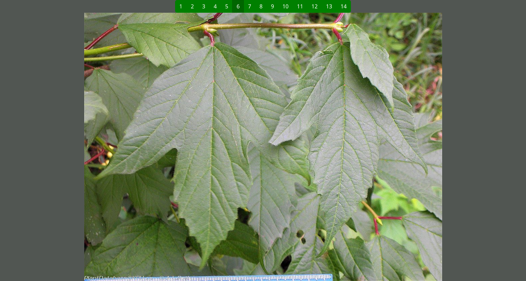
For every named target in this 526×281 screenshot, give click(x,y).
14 (343, 6)
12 (315, 6)
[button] (154, 147)
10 (285, 6)
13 (329, 6)
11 (300, 6)
